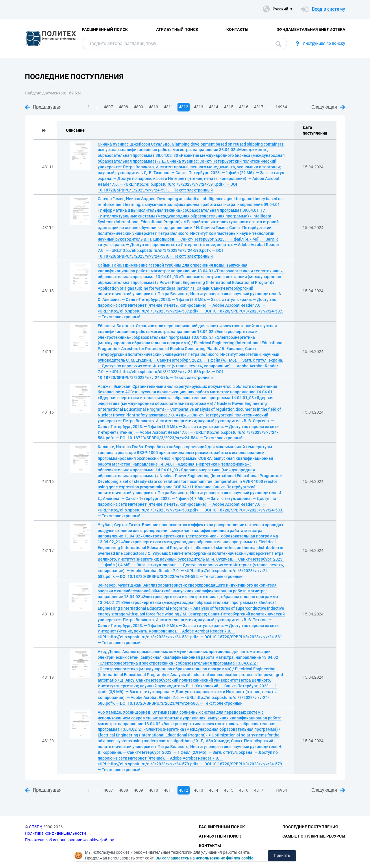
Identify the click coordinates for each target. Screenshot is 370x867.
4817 (258, 107)
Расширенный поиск (105, 29)
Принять (282, 855)
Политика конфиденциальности (55, 833)
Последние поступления (310, 827)
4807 (108, 107)
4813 (198, 107)
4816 (243, 107)
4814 (213, 107)
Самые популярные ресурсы (313, 836)
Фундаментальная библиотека (311, 29)
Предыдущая (43, 107)
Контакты (237, 29)
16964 (281, 107)
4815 (228, 107)
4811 (168, 107)
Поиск (278, 44)
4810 (153, 107)
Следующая (328, 107)
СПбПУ (35, 827)
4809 (138, 107)
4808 (123, 107)
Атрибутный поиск (177, 29)
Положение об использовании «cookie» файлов (69, 840)
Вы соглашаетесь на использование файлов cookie (205, 858)
